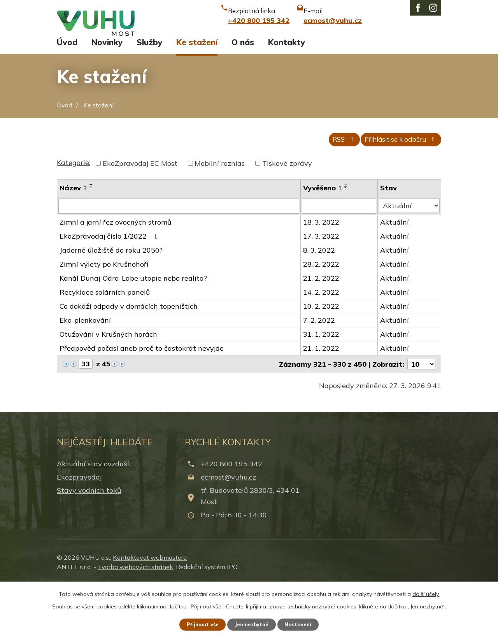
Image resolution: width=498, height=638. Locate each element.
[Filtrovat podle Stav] (409, 260)
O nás (242, 93)
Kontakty (286, 93)
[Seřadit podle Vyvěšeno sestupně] (347, 241)
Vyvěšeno (323, 242)
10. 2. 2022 (322, 360)
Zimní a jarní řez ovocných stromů (115, 276)
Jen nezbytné (252, 623)
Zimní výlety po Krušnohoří (104, 318)
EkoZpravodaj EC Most (140, 217)
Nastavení (303, 623)
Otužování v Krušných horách (108, 388)
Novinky (107, 93)
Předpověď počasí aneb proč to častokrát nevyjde (142, 402)
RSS (329, 193)
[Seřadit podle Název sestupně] (91, 241)
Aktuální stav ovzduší (93, 517)
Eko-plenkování (85, 374)
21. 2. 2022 (322, 332)
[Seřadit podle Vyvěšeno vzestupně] (347, 238)
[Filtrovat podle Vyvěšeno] (340, 260)
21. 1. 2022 (322, 402)
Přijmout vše (198, 623)
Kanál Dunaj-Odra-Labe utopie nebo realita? (133, 332)
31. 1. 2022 (322, 388)
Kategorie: (73, 217)
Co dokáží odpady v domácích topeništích (129, 360)
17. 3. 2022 (322, 290)
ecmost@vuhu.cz (228, 531)
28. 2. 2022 (322, 318)
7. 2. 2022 (320, 374)
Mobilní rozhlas (220, 217)
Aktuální (395, 276)
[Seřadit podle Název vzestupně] (91, 238)
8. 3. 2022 (320, 304)
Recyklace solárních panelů (105, 346)
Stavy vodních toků (89, 544)
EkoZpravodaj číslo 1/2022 (110, 290)
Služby (149, 93)
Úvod (67, 93)
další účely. (426, 592)
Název (73, 242)
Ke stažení (196, 93)
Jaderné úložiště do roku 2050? (111, 304)
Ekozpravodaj (79, 531)
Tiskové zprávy (287, 217)
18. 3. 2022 (322, 276)
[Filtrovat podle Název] (179, 260)
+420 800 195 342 (231, 517)
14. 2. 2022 (322, 346)
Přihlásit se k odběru (395, 193)
